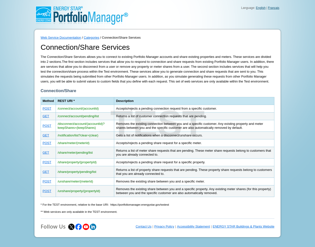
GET (46, 116)
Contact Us (143, 226)
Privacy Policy (164, 226)
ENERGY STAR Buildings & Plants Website (243, 226)
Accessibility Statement (193, 226)
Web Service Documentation (61, 37)
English (261, 8)
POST (47, 108)
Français (273, 8)
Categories (91, 37)
